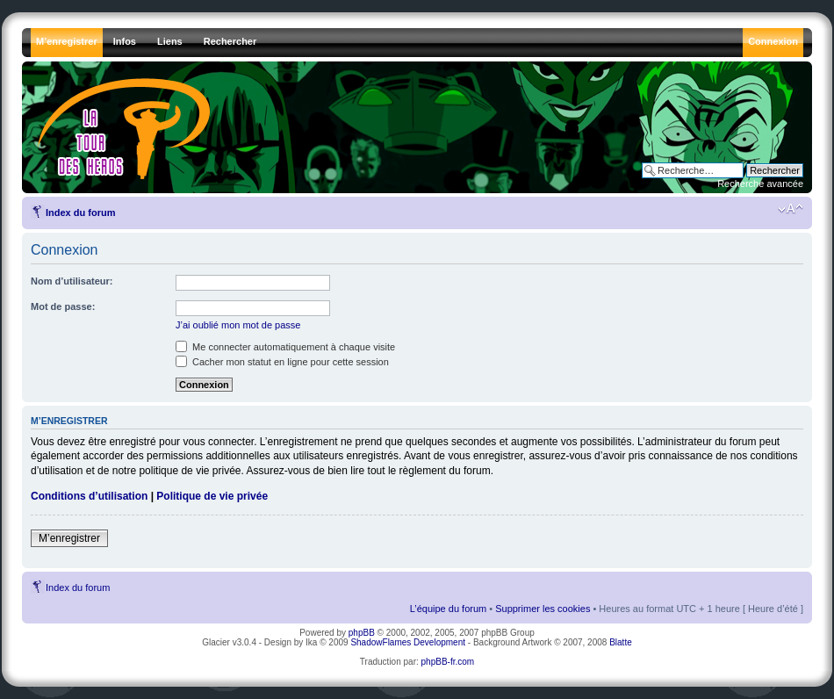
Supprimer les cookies (542, 608)
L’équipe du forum (448, 608)
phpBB (362, 633)
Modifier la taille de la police (790, 209)
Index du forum (80, 212)
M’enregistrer (69, 538)
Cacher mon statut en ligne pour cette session (282, 362)
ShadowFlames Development (407, 642)
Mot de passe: (63, 306)
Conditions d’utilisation (89, 496)
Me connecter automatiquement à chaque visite (285, 347)
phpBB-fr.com (448, 662)
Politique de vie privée (212, 496)
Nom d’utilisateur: (72, 281)
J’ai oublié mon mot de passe (238, 325)
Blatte (620, 642)
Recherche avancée (760, 183)
